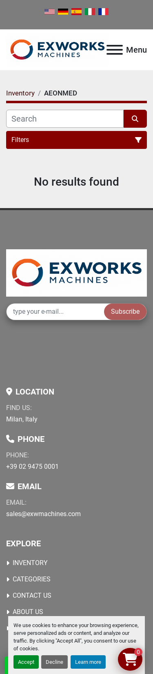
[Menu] (114, 50)
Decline (54, 662)
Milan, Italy (22, 419)
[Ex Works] (76, 272)
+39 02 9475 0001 (32, 466)
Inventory (30, 563)
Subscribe (125, 311)
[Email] (55, 312)
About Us (28, 612)
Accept (26, 662)
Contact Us (32, 595)
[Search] (65, 119)
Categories (32, 579)
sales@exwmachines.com (43, 514)
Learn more (88, 662)
